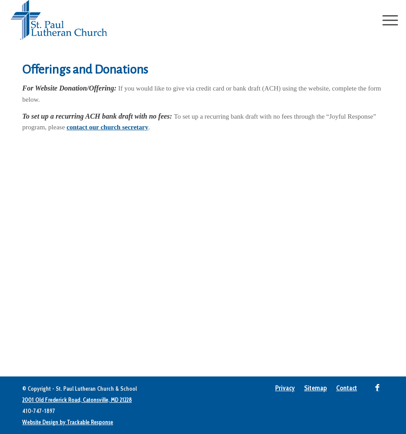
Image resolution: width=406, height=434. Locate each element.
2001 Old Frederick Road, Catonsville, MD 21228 (77, 399)
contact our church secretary (108, 127)
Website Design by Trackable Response (67, 422)
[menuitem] (285, 388)
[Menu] (386, 20)
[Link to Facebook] (377, 387)
